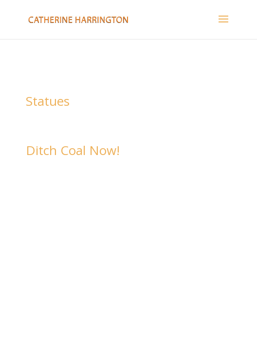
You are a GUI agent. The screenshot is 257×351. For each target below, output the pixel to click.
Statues (48, 101)
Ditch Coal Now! (73, 150)
